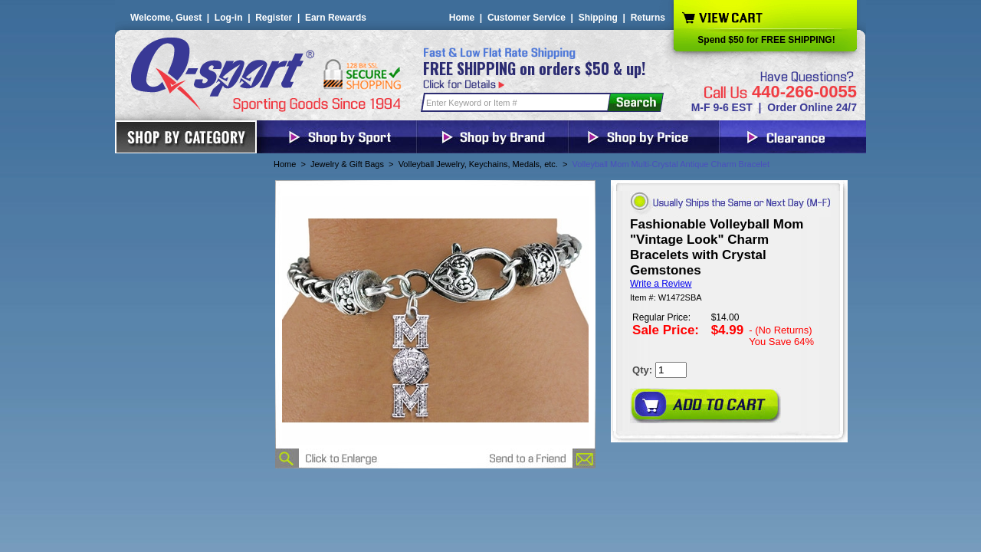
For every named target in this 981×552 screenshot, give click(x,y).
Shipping (598, 17)
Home (461, 17)
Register (273, 17)
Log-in (229, 17)
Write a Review (660, 283)
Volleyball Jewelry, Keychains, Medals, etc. (478, 164)
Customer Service (526, 17)
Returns (648, 17)
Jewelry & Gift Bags (347, 164)
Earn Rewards (335, 17)
